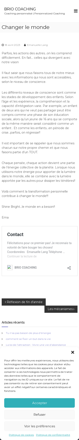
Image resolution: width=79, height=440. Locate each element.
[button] (73, 352)
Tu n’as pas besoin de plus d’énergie (28, 333)
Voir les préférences (39, 426)
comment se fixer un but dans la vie (28, 338)
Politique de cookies (21, 434)
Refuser (39, 415)
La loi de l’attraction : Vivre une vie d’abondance (36, 344)
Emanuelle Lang (37, 44)
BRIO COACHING (20, 9)
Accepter (39, 403)
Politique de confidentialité (53, 434)
